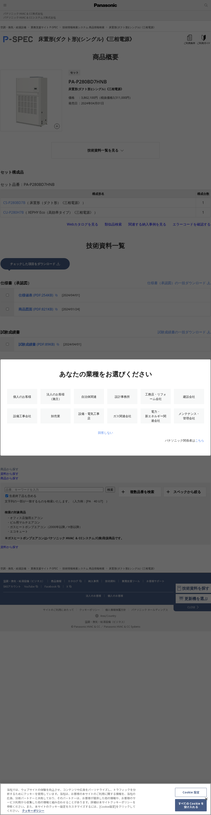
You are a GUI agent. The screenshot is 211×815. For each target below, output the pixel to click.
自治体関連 (88, 397)
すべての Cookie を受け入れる (191, 805)
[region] (105, 799)
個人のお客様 (22, 397)
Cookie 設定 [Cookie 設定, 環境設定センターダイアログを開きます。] (191, 792)
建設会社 (189, 397)
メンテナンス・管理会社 (189, 416)
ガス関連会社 (122, 416)
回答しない (105, 433)
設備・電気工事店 (88, 416)
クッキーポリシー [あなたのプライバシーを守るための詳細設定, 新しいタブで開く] (33, 811)
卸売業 (55, 416)
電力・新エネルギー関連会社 (155, 416)
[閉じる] (206, 799)
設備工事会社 (22, 416)
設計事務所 (122, 397)
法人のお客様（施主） (56, 396)
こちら (199, 440)
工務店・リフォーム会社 (155, 396)
